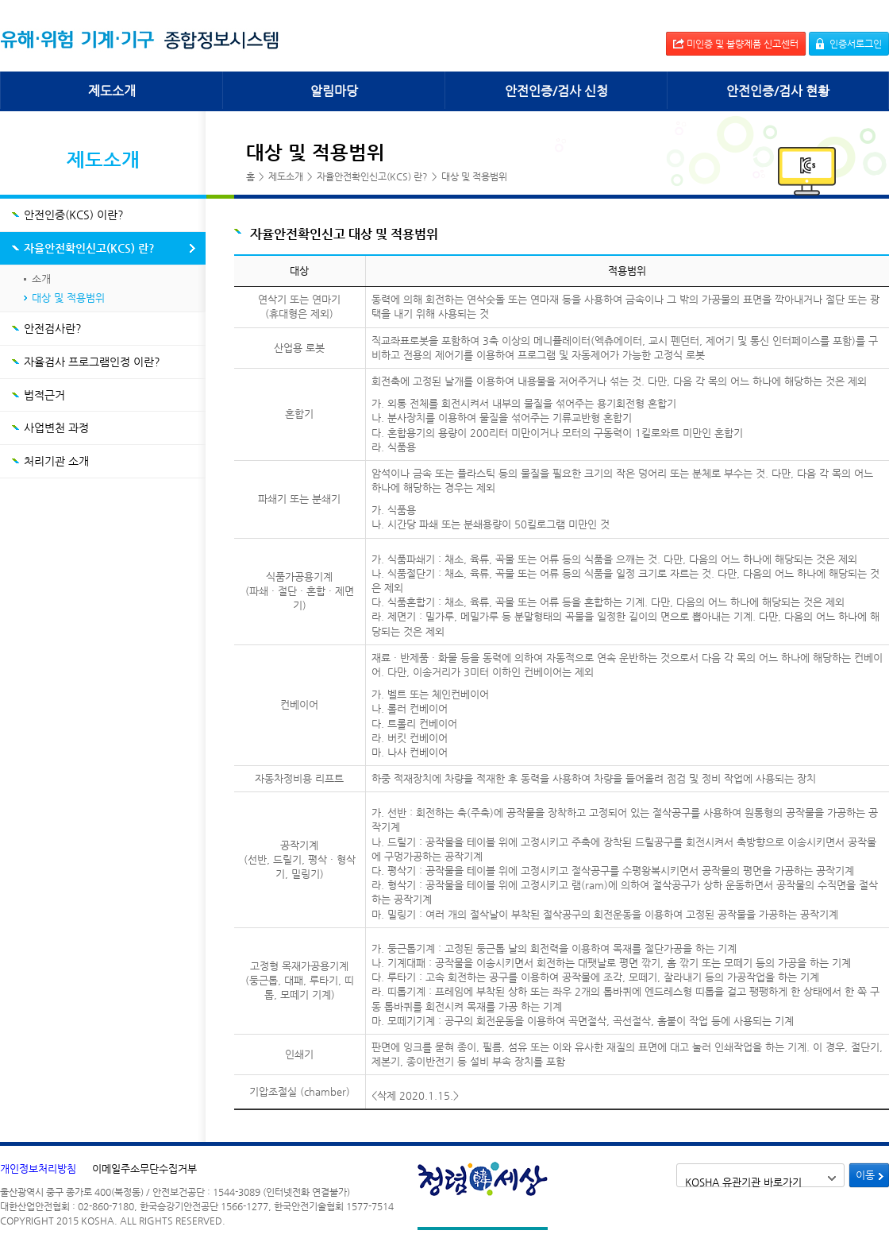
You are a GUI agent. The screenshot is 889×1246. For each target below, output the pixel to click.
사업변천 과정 (56, 427)
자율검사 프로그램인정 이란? (92, 361)
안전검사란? (53, 328)
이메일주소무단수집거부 (144, 1168)
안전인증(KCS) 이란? (74, 214)
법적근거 (44, 395)
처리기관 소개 (56, 461)
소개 (41, 278)
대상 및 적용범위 (68, 298)
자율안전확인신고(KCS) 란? (89, 248)
